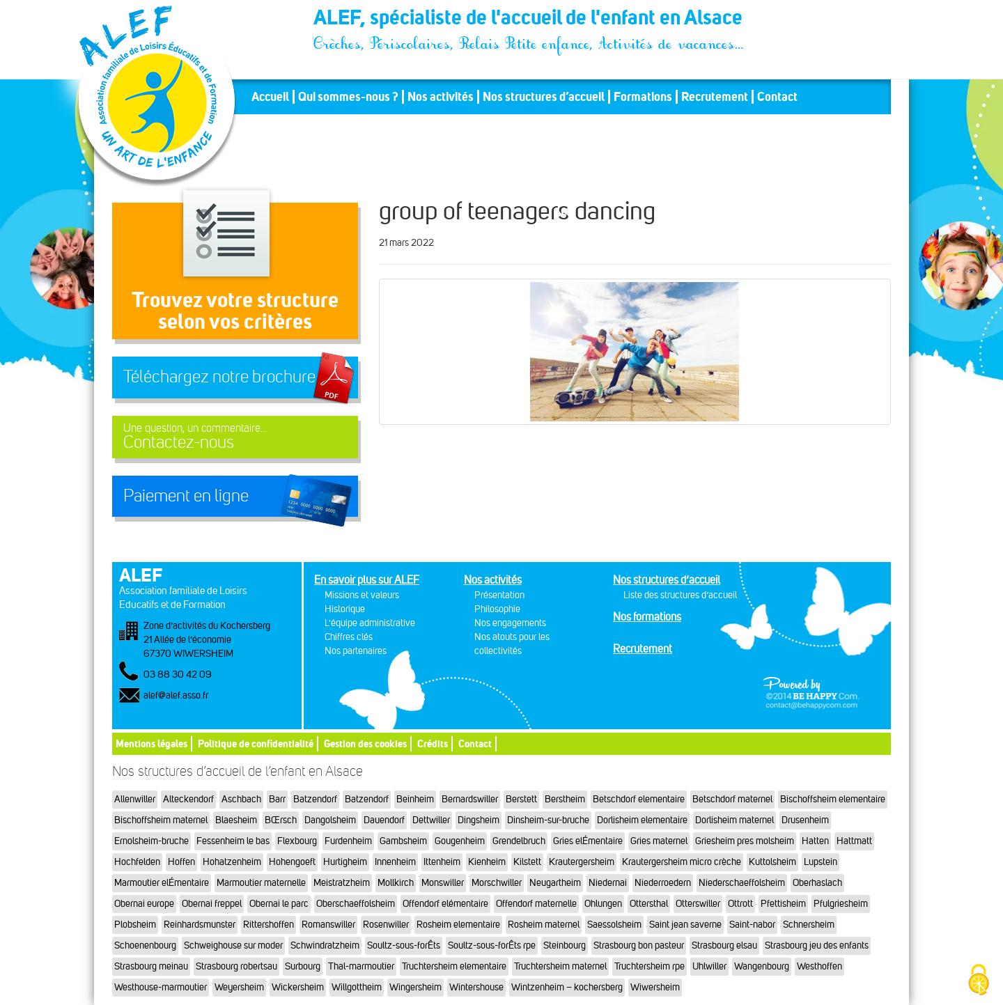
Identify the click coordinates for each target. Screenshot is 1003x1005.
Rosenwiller (386, 924)
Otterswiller (698, 904)
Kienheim (487, 862)
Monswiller (442, 883)
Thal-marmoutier (361, 966)
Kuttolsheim (772, 862)
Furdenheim (348, 841)
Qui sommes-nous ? (348, 97)
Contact (777, 97)
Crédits (432, 743)
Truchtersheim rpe (649, 966)
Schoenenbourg (145, 945)
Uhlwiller (709, 966)
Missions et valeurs (362, 595)
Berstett (521, 799)
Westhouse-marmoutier (160, 987)
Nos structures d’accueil (544, 97)
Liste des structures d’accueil (680, 595)
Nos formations (647, 616)
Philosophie (497, 609)
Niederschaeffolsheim (742, 883)
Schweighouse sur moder (233, 945)
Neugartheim (555, 883)
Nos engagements (510, 623)
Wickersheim (298, 987)
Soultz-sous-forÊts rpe (492, 945)
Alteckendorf (188, 799)
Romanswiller (328, 924)
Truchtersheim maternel (560, 966)
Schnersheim (808, 924)
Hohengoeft (292, 862)
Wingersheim (415, 987)
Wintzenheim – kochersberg (567, 987)
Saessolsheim (614, 924)
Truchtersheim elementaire (454, 966)
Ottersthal (649, 904)
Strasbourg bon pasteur (638, 945)
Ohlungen (603, 904)
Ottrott (740, 904)
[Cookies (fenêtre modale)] (978, 981)
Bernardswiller (470, 799)
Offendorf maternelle (536, 904)
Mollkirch (396, 883)
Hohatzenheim (232, 862)
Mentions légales (151, 743)
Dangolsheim (330, 820)
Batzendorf (315, 799)
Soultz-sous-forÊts (403, 945)
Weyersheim (239, 987)
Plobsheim (135, 924)
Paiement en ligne (186, 495)
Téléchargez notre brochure (219, 376)
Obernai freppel (212, 904)
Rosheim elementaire (458, 924)
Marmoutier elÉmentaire (161, 883)
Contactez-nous (235, 437)
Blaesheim (236, 820)
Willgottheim (357, 987)
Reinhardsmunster (199, 924)
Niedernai (608, 883)
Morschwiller (497, 883)
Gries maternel (658, 841)
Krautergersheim (581, 862)
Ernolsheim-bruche (151, 841)
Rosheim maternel (544, 924)
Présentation (499, 595)
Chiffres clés (349, 637)
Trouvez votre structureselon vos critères (235, 310)
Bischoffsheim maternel (161, 820)
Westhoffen (819, 966)
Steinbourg (564, 945)
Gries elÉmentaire (588, 841)
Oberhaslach (817, 883)
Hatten (815, 841)
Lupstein (820, 862)
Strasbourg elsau (724, 945)
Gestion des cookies (365, 743)
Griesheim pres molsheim (744, 841)
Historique (345, 609)
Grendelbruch (518, 841)
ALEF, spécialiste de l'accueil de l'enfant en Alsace (529, 19)
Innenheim (395, 862)
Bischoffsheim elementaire (832, 799)
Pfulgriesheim (841, 904)
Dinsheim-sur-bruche (548, 820)
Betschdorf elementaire (639, 799)
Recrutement (714, 97)
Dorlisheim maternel (734, 820)
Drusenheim (805, 820)
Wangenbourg (761, 966)
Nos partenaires (356, 651)
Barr (277, 799)
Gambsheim (403, 841)
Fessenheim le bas (233, 841)
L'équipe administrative (370, 623)
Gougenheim (460, 841)
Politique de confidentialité (255, 743)
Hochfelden (137, 862)
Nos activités (440, 97)
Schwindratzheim (324, 945)
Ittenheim (441, 862)
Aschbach (241, 799)
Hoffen (181, 862)
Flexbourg (297, 841)
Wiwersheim (655, 987)
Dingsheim (478, 820)
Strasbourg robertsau (236, 966)
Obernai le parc (279, 904)
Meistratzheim (341, 883)
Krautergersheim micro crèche (681, 862)
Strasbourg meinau (151, 966)
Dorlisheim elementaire (642, 820)
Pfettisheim (783, 904)
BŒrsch (281, 820)
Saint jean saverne (685, 924)
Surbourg (302, 966)
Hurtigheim (345, 862)
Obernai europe (144, 904)
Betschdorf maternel (732, 799)
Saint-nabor (752, 924)
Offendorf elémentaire (445, 904)
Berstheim (565, 799)
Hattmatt (854, 841)
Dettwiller (431, 820)
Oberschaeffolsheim (355, 904)
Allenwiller (134, 799)
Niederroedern (663, 883)
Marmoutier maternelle (261, 883)
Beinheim (415, 799)
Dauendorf (384, 820)
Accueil (270, 97)
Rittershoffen (268, 924)
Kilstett (527, 862)
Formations (643, 97)
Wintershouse (476, 987)
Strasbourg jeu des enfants (817, 945)
